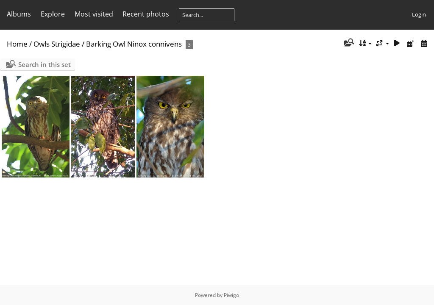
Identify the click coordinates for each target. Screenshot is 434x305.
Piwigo (231, 295)
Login (419, 14)
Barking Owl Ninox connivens (134, 44)
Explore (53, 14)
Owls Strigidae (56, 44)
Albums (19, 14)
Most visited (94, 14)
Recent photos (145, 14)
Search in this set (44, 64)
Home (17, 44)
